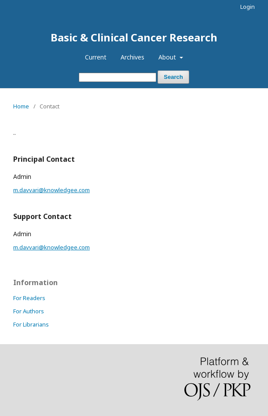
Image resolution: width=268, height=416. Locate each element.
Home (21, 106)
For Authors (28, 311)
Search (173, 77)
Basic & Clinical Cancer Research (134, 37)
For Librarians (31, 324)
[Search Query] (117, 77)
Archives (132, 57)
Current (95, 57)
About (168, 57)
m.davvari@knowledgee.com (51, 190)
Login (247, 7)
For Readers (29, 298)
